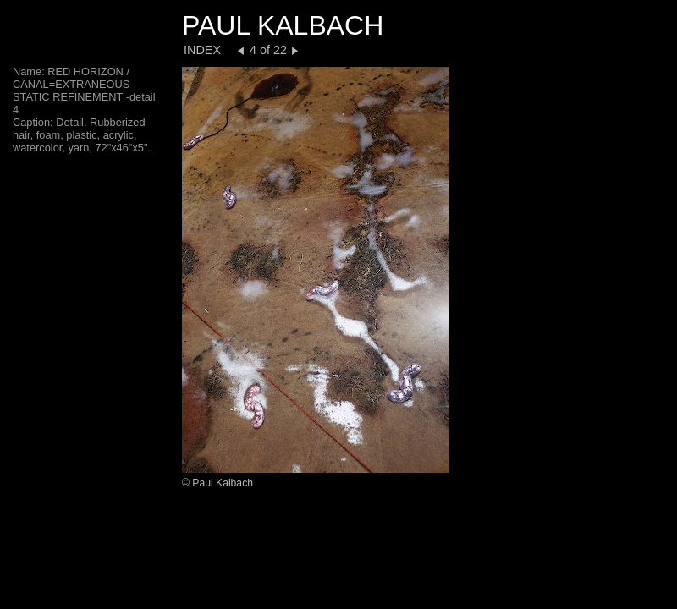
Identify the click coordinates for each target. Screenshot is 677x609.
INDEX (202, 50)
